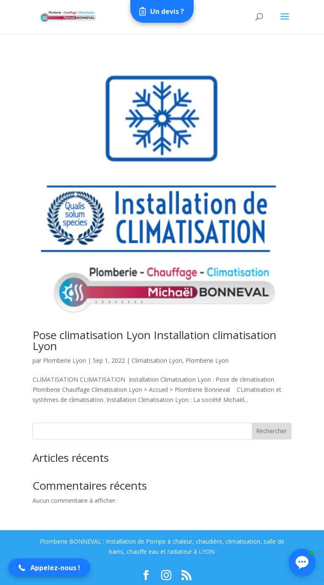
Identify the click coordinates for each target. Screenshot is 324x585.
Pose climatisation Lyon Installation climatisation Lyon (154, 340)
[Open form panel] (162, 11)
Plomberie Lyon (64, 360)
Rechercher (271, 431)
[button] (49, 567)
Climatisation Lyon (157, 360)
